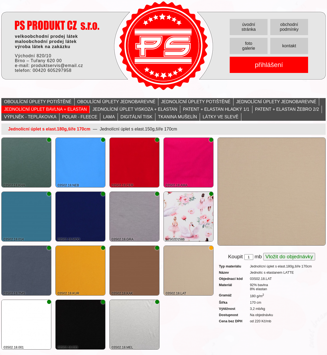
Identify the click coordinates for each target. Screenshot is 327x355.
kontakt (289, 45)
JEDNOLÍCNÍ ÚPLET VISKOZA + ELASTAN (134, 109)
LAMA (109, 117)
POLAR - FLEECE (80, 117)
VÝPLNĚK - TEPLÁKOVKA (30, 117)
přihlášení (269, 64)
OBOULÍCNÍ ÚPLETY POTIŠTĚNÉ (38, 101)
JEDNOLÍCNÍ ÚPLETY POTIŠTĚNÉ (196, 101)
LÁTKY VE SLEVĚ (220, 117)
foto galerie (248, 46)
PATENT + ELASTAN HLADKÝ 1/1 (216, 109)
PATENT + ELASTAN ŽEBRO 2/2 (287, 109)
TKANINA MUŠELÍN (177, 117)
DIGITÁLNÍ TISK (136, 117)
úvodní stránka (249, 27)
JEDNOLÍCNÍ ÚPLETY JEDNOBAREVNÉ (276, 101)
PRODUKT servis (57, 25)
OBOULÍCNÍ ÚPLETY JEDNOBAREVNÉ (116, 101)
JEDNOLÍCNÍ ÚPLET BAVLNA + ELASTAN (45, 109)
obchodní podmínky (289, 27)
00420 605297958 (52, 70)
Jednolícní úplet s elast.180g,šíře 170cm (49, 129)
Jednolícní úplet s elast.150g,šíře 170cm (138, 129)
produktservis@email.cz (57, 65)
